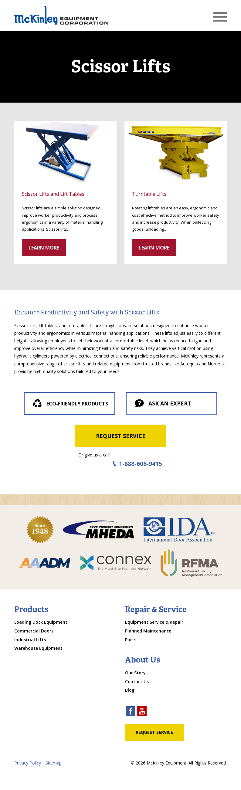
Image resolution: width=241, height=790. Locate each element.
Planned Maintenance (148, 631)
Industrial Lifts (30, 640)
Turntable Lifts (149, 194)
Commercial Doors (33, 631)
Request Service (120, 435)
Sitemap (54, 763)
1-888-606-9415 (136, 464)
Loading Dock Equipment (40, 622)
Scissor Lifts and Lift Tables (53, 194)
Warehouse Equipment (38, 648)
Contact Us (137, 681)
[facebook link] (130, 712)
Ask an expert (162, 404)
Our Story (135, 673)
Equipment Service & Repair (154, 622)
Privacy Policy (27, 763)
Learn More (44, 247)
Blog (129, 690)
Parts (130, 640)
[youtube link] (142, 712)
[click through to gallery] (65, 151)
